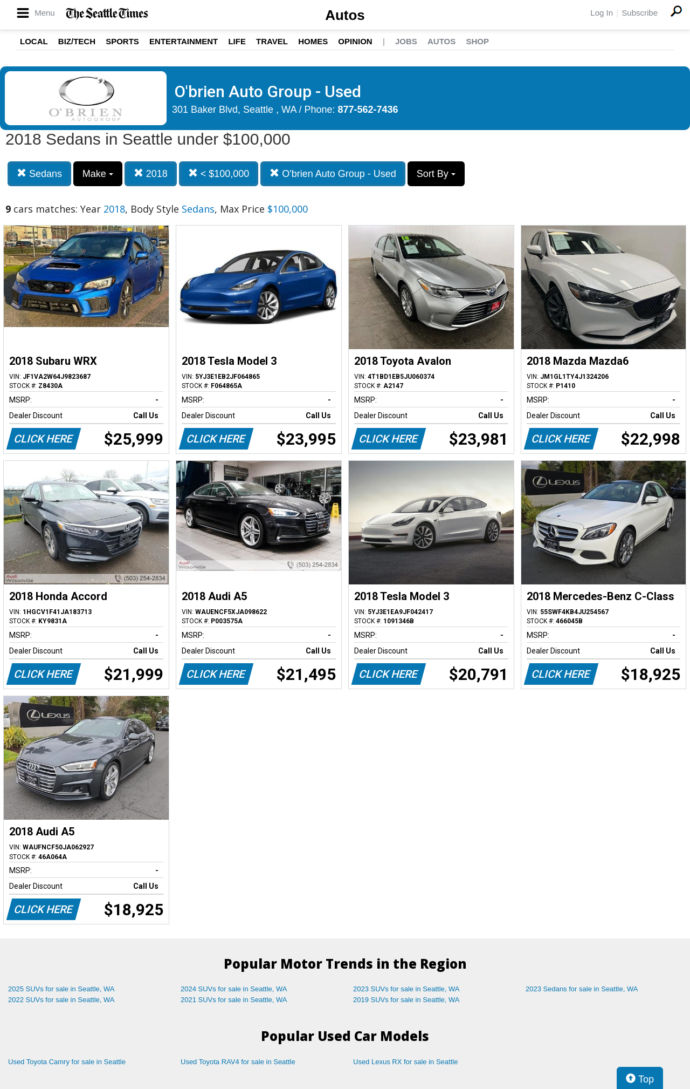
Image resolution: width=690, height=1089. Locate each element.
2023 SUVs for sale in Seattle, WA (406, 989)
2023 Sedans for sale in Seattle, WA (582, 989)
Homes (313, 41)
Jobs (406, 41)
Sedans (39, 173)
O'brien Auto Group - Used (333, 173)
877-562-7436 (368, 109)
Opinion (355, 41)
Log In (601, 12)
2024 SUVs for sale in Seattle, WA (234, 989)
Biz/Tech (76, 41)
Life (237, 41)
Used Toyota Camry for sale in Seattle (67, 1062)
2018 (151, 173)
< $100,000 (219, 173)
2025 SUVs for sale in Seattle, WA (61, 989)
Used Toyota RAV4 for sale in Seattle (238, 1062)
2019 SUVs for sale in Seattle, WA (406, 1000)
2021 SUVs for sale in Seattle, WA (234, 1000)
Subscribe (640, 12)
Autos (345, 15)
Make (97, 173)
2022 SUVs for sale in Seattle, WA (61, 1000)
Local (34, 41)
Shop (477, 41)
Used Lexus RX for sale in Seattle (405, 1062)
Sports (122, 41)
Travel (272, 41)
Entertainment (183, 41)
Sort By (436, 173)
